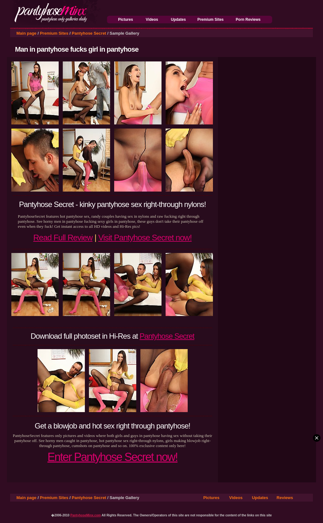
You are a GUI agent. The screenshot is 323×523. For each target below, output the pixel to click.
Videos (152, 19)
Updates (178, 19)
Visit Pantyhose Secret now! (144, 237)
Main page (26, 33)
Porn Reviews (248, 19)
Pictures (125, 19)
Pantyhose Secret (89, 33)
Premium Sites (210, 19)
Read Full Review (62, 237)
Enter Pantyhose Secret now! (112, 457)
